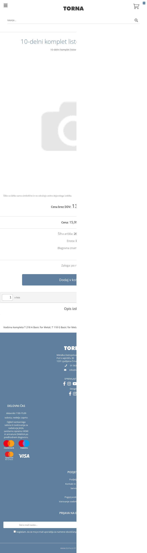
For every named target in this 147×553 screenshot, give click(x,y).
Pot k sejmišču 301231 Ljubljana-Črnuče (68, 360)
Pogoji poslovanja (73, 497)
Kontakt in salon (73, 483)
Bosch (85, 248)
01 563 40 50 (76, 365)
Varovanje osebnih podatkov (73, 501)
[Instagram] (70, 384)
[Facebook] (65, 384)
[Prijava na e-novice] (140, 525)
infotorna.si (76, 369)
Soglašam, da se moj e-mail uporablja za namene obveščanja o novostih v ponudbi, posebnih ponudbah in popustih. (75, 531)
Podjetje (73, 479)
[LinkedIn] (81, 384)
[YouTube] (76, 384)
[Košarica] (136, 6)
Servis (73, 488)
